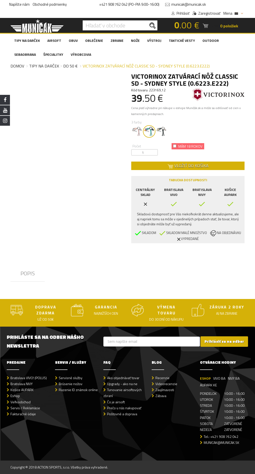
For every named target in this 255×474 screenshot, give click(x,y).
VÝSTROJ (154, 40)
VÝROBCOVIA (81, 54)
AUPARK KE (208, 385)
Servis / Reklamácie (25, 408)
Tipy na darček (44, 66)
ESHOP (205, 378)
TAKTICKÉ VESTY (182, 40)
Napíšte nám (19, 4)
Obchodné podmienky (50, 4)
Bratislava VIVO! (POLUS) (28, 377)
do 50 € (70, 66)
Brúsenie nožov (70, 383)
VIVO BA (219, 378)
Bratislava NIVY (21, 383)
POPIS (27, 273)
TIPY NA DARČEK (27, 40)
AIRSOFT (54, 40)
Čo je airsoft (116, 402)
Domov (17, 66)
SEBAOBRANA (25, 54)
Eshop (15, 395)
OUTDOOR (210, 40)
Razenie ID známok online (78, 389)
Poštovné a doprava (122, 413)
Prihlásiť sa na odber (224, 341)
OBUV (73, 40)
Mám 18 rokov (187, 146)
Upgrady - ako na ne (122, 383)
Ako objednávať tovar (123, 377)
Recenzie (162, 377)
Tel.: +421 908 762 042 (221, 436)
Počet (136, 146)
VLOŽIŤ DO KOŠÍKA (188, 166)
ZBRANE (117, 40)
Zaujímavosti (164, 389)
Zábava (160, 395)
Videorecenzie (166, 383)
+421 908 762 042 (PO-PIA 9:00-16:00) (129, 4)
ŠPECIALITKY (53, 54)
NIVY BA (234, 378)
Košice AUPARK (22, 389)
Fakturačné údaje (23, 413)
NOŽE (135, 40)
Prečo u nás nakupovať (124, 408)
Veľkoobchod (20, 402)
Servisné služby (70, 377)
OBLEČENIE (94, 40)
